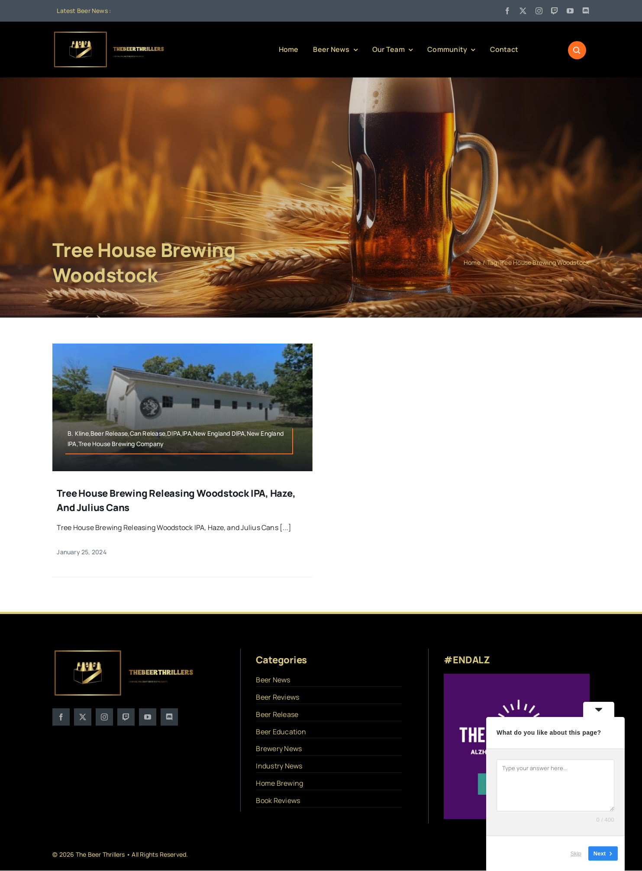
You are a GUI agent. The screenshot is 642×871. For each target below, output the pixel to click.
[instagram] (539, 10)
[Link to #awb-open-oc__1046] (577, 50)
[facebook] (507, 10)
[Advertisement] (321, 153)
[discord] (585, 10)
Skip (576, 853)
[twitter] (522, 10)
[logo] (109, 34)
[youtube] (570, 10)
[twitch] (554, 10)
